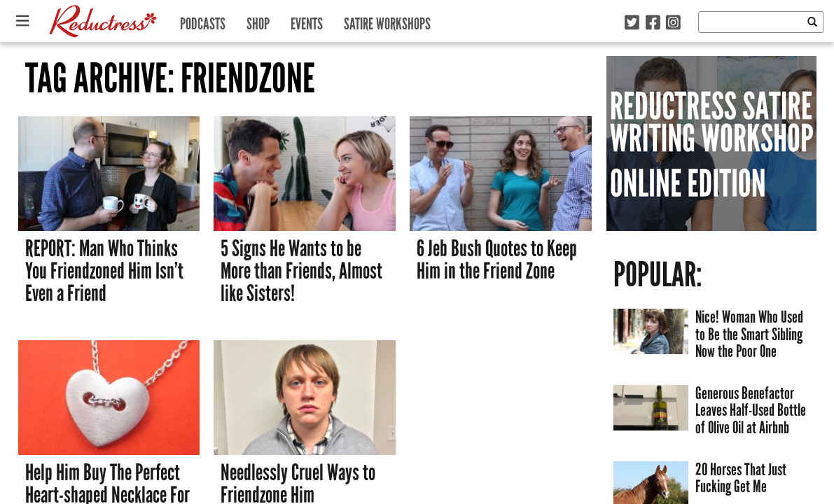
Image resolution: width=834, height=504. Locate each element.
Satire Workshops (387, 20)
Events (307, 20)
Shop (258, 20)
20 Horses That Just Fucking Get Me (740, 478)
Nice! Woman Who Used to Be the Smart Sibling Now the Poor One (749, 334)
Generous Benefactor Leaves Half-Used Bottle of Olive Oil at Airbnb (750, 410)
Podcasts (202, 20)
